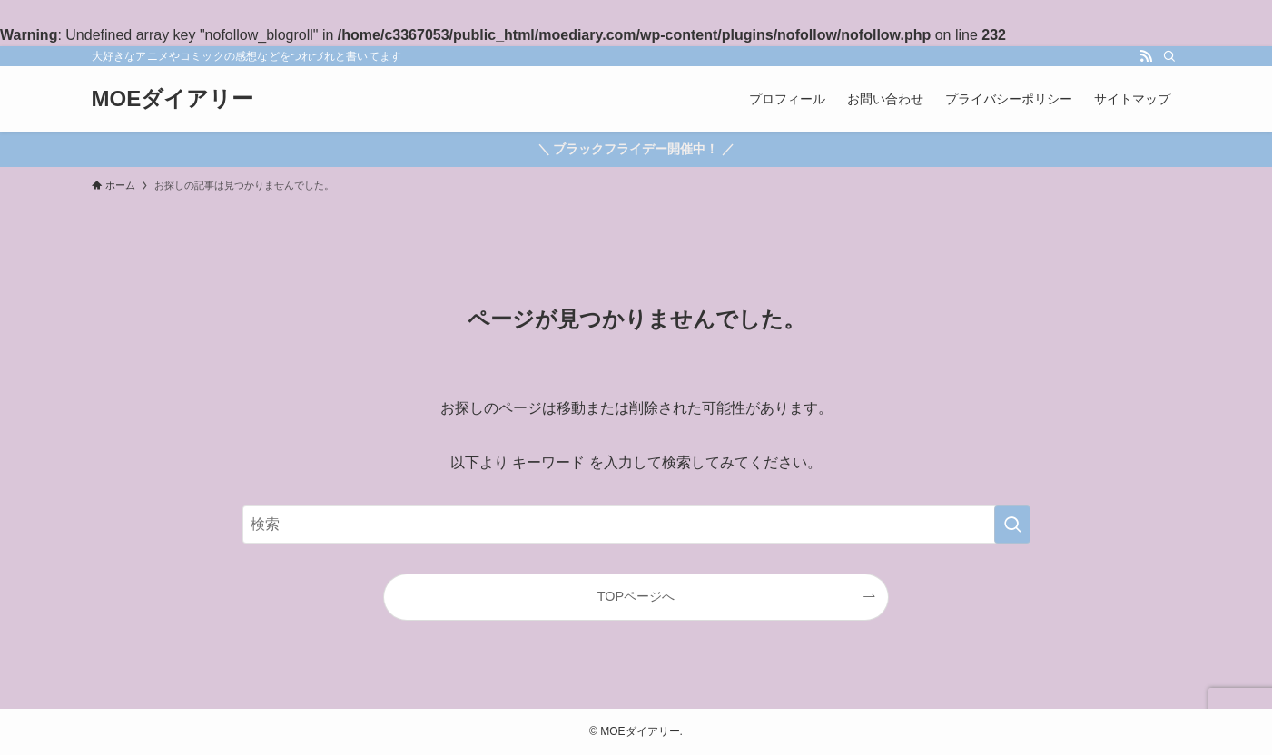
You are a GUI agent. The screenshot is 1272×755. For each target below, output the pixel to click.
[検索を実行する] (1012, 524)
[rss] (1146, 56)
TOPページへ (636, 596)
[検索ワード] (636, 524)
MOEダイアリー (173, 99)
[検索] (1169, 56)
